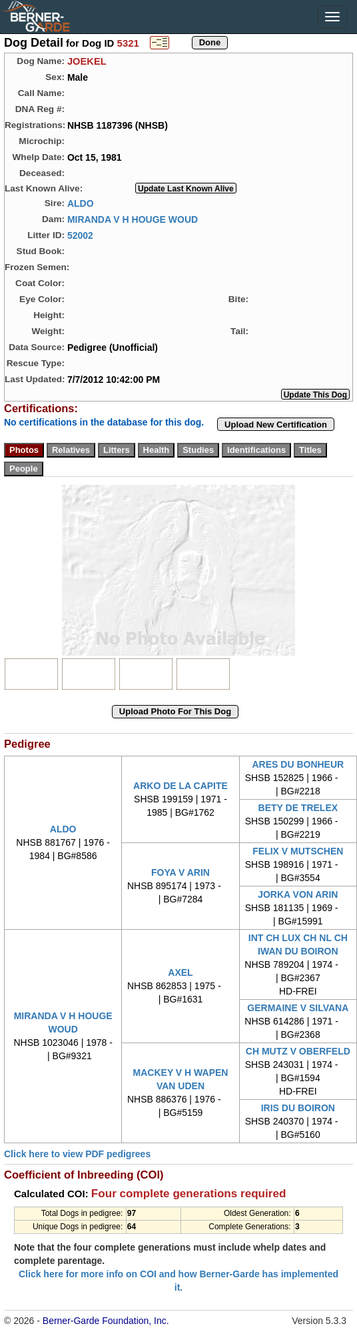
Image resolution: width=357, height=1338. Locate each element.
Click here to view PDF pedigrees (77, 1154)
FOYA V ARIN (180, 872)
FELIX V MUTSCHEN (297, 851)
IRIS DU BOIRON (298, 1108)
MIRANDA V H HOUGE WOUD (132, 218)
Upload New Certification (275, 425)
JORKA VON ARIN (298, 894)
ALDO (80, 202)
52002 (80, 234)
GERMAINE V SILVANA (297, 1007)
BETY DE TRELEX (298, 807)
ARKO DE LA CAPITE (180, 785)
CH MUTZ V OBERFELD (298, 1051)
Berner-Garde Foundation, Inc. (106, 1320)
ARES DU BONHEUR (298, 764)
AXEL (180, 972)
